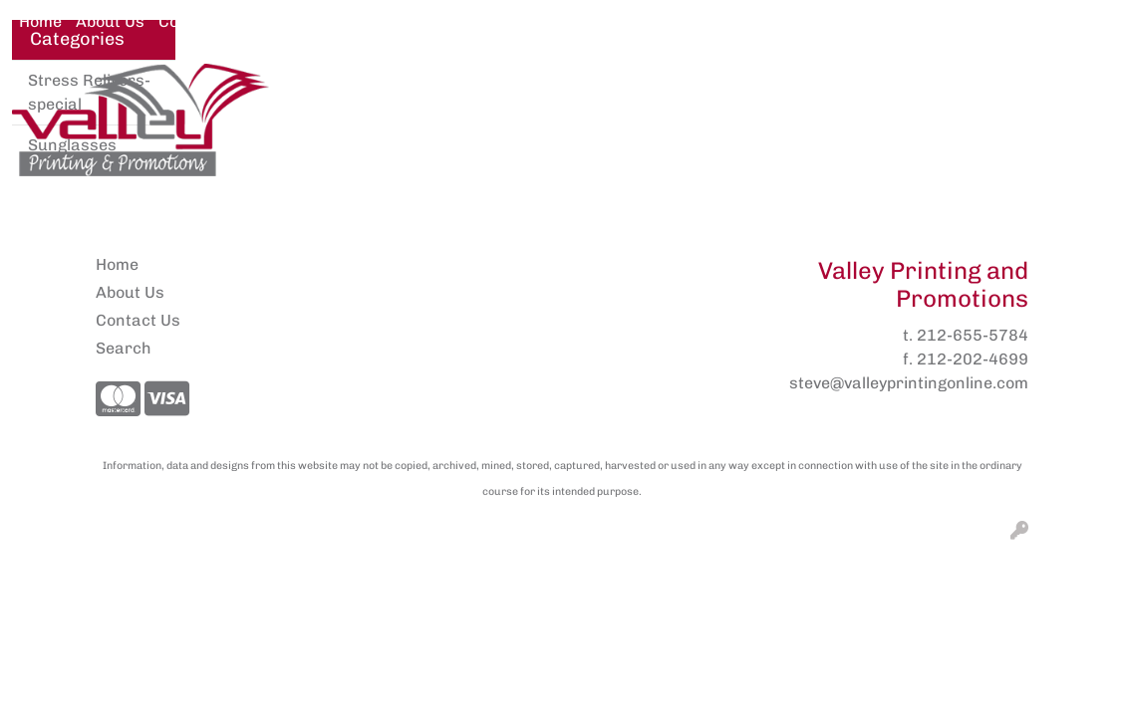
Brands (555, 91)
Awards (455, 91)
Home (40, 21)
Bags (645, 91)
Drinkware (748, 91)
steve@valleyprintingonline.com (908, 382)
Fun (846, 91)
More (924, 91)
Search (902, 21)
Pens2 (281, 21)
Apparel (352, 91)
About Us (110, 21)
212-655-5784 (972, 335)
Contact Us (200, 21)
